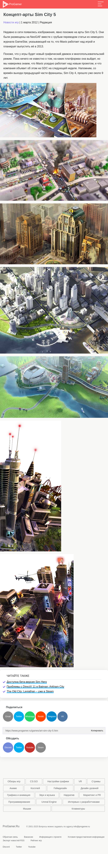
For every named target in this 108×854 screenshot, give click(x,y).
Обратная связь (10, 837)
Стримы (96, 781)
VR (80, 781)
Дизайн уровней (89, 788)
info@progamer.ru (82, 826)
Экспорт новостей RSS (13, 840)
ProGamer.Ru (11, 826)
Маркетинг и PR (92, 795)
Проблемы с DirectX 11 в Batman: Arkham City (35, 686)
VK (62, 716)
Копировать (96, 729)
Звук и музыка (47, 795)
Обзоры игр (13, 781)
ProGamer (12, 4)
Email (8, 716)
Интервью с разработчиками (84, 801)
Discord (8, 747)
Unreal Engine (49, 801)
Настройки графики (58, 781)
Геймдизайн (60, 788)
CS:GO (34, 781)
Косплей (35, 788)
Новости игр (11, 22)
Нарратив (69, 795)
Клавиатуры (78, 808)
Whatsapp (29, 716)
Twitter (19, 716)
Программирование (19, 801)
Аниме (13, 788)
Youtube (30, 747)
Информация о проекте (50, 837)
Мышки (27, 808)
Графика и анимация (18, 795)
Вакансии (28, 837)
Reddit (41, 716)
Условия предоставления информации (86, 837)
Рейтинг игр (36, 840)
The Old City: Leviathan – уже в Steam (30, 691)
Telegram (51, 716)
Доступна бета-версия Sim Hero (27, 681)
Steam (41, 747)
